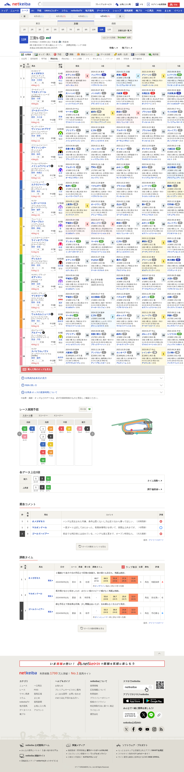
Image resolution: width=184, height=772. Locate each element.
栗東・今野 (35, 99)
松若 (60, 247)
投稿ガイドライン (98, 702)
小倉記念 (174, 149)
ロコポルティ (71, 233)
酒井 (60, 303)
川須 (60, 136)
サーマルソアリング (98, 122)
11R (101, 29)
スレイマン (95, 178)
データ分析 (103, 54)
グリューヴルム (97, 215)
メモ (87, 59)
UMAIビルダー (51, 10)
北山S (121, 204)
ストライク (70, 215)
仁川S (96, 130)
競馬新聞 (128, 10)
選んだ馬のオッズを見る (37, 369)
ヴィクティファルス (174, 307)
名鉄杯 (147, 278)
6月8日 (83, 16)
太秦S (172, 297)
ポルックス (98, 223)
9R (86, 29)
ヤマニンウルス (147, 215)
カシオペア (124, 352)
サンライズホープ (123, 178)
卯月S (147, 167)
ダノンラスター (173, 141)
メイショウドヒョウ (40, 166)
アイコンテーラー (123, 289)
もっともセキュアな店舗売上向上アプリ (140, 750)
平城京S (72, 223)
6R (63, 29)
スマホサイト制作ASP (134, 754)
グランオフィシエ (97, 104)
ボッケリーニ (147, 104)
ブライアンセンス (174, 252)
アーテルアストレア (149, 289)
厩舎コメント (85, 54)
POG (159, 10)
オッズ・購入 (42, 54)
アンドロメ (98, 352)
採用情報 (94, 686)
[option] (56, 443)
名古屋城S (174, 167)
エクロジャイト (38, 184)
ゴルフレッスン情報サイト (87, 754)
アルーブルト (37, 221)
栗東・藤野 (35, 210)
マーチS (72, 112)
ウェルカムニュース (40, 314)
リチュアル (171, 215)
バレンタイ (98, 149)
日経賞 (122, 93)
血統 (118, 59)
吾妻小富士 (73, 149)
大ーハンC (73, 93)
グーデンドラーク (148, 252)
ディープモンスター (98, 363)
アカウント (39, 710)
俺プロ (139, 10)
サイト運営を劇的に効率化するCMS (139, 757)
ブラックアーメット (73, 159)
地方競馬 (89, 10)
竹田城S (173, 204)
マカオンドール (38, 92)
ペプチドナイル (97, 85)
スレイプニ (174, 130)
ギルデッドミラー (148, 270)
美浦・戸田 (35, 339)
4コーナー (58, 415)
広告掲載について (98, 690)
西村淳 (60, 321)
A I (32, 10)
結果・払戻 (121, 54)
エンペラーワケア (72, 196)
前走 (50, 580)
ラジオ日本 (174, 112)
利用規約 (94, 694)
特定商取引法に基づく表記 (102, 706)
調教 (69, 54)
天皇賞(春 (174, 93)
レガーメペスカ (38, 203)
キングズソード (173, 326)
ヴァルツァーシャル (73, 122)
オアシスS (73, 75)
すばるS (97, 260)
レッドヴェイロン (97, 159)
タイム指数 (77, 59)
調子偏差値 (137, 59)
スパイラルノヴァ (39, 351)
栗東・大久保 (36, 117)
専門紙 (44, 59)
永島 (60, 340)
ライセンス (95, 710)
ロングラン (120, 159)
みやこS (122, 167)
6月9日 (105, 16)
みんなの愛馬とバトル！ (39, 750)
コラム (64, 10)
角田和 (60, 357)
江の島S (173, 352)
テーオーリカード (148, 326)
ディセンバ (124, 149)
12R (109, 29)
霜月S (121, 260)
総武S (96, 112)
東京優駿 (174, 260)
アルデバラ (124, 130)
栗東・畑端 (35, 228)
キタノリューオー (123, 122)
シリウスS (174, 334)
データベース (103, 10)
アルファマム (121, 270)
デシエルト (36, 258)
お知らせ (59, 686)
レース (25, 10)
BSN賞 (122, 278)
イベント (178, 10)
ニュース (14, 10)
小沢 (60, 192)
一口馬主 (149, 10)
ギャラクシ (149, 149)
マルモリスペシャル (149, 159)
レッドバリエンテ (72, 104)
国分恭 (60, 155)
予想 (39, 10)
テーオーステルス (97, 270)
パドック (109, 59)
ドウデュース (172, 270)
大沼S (172, 278)
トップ (4, 10)
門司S (96, 167)
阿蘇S (172, 315)
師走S (121, 112)
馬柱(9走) (65, 59)
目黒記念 (148, 93)
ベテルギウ (98, 186)
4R (47, 29)
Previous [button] (19, 434)
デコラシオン (147, 363)
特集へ (112, 48)
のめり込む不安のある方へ (67, 698)
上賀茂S (72, 204)
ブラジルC (149, 112)
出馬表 (26, 54)
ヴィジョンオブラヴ (40, 129)
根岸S (71, 186)
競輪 (173, 4)
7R (70, 29)
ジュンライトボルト (174, 344)
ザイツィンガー (38, 147)
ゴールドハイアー (39, 110)
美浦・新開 (35, 136)
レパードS (174, 75)
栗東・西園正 (36, 173)
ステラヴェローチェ (73, 363)
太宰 (60, 173)
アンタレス (73, 241)
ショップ (117, 10)
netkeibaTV (76, 10)
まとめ (167, 10)
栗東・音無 (35, 247)
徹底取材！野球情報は (88, 750)
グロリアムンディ (174, 178)
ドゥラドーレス (173, 363)
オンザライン (100, 586)
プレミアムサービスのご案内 (68, 690)
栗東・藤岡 (35, 358)
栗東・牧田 (35, 154)
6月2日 (61, 16)
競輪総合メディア (39, 761)
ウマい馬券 (24, 694)
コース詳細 (108, 37)
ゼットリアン (172, 196)
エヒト (169, 159)
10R (94, 29)
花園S (172, 241)
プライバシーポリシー (100, 698)
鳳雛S (172, 186)
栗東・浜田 (35, 284)
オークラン (98, 204)
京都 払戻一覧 (123, 31)
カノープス (149, 315)
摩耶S (147, 241)
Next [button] (92, 434)
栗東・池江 (35, 321)
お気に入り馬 (40, 706)
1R (24, 29)
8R (78, 29)
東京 (38, 23)
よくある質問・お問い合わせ (68, 694)
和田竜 (60, 99)
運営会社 (94, 714)
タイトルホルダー (123, 104)
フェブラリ (98, 75)
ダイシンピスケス (97, 141)
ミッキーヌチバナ (72, 252)
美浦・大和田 (36, 80)
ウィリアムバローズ (123, 85)
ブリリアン (73, 130)
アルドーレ (36, 332)
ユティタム (70, 85)
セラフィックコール (149, 233)
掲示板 (153, 54)
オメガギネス (37, 73)
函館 (114, 23)
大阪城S (72, 352)
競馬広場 (38, 694)
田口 (60, 210)
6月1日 (39, 16)
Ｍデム (60, 284)
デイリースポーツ (156, 540)
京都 (76, 23)
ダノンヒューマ (101, 617)
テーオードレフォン (98, 307)
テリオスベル (172, 233)
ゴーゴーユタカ (122, 215)
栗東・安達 (35, 302)
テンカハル (146, 122)
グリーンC (149, 75)
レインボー (149, 352)
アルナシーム (121, 363)
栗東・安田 (35, 265)
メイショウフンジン (73, 141)
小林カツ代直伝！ (82, 757)
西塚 (60, 117)
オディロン (36, 277)
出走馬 (24, 59)
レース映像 (138, 54)
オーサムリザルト (123, 141)
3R (40, 29)
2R (32, 29)
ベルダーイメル (147, 85)
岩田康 (60, 266)
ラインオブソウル (39, 240)
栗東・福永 (35, 191)
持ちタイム (97, 59)
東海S (121, 75)
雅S (146, 204)
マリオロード (37, 296)
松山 (60, 80)
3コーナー (43, 415)
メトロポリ (98, 93)
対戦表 (126, 59)
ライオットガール (174, 85)
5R (55, 29)
